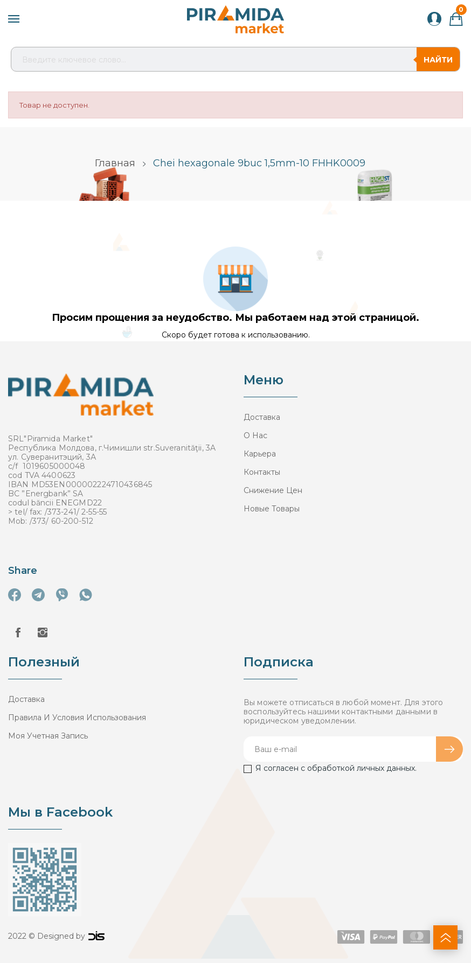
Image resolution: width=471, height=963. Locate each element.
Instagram (42, 632)
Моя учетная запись (48, 736)
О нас (255, 435)
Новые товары (272, 509)
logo (96, 936)
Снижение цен (273, 490)
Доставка (262, 417)
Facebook (17, 632)
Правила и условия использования (77, 717)
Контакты (262, 472)
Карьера (260, 454)
